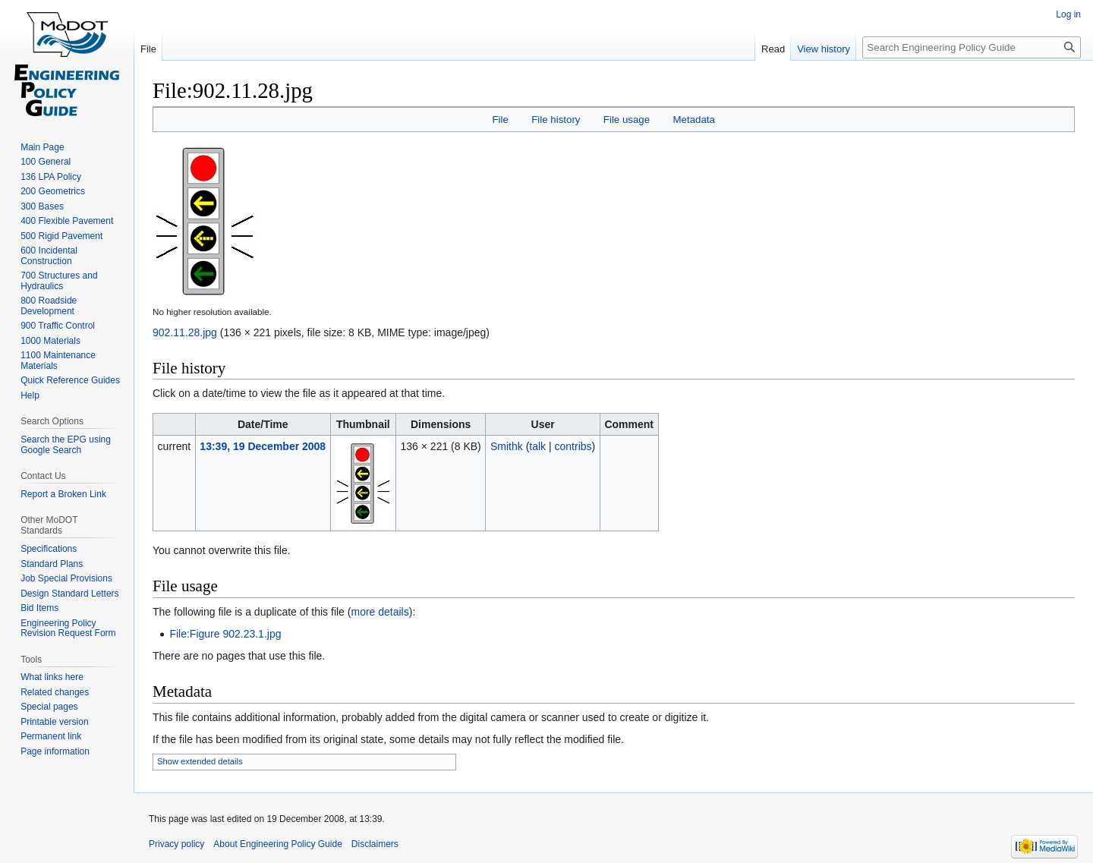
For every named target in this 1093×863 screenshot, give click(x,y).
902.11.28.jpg (185, 332)
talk (537, 446)
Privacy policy (176, 844)
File (500, 119)
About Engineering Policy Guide (277, 844)
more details (379, 612)
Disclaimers (374, 844)
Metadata (693, 119)
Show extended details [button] (200, 761)
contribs (573, 446)
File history (555, 119)
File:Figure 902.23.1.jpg (225, 634)
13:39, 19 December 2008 (263, 446)
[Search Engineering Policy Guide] (971, 47)
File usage (626, 119)
